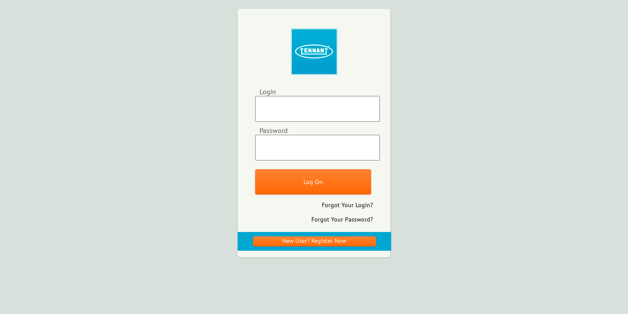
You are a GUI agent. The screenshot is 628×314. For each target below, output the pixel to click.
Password (273, 130)
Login (267, 91)
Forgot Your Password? (342, 219)
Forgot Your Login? (347, 205)
